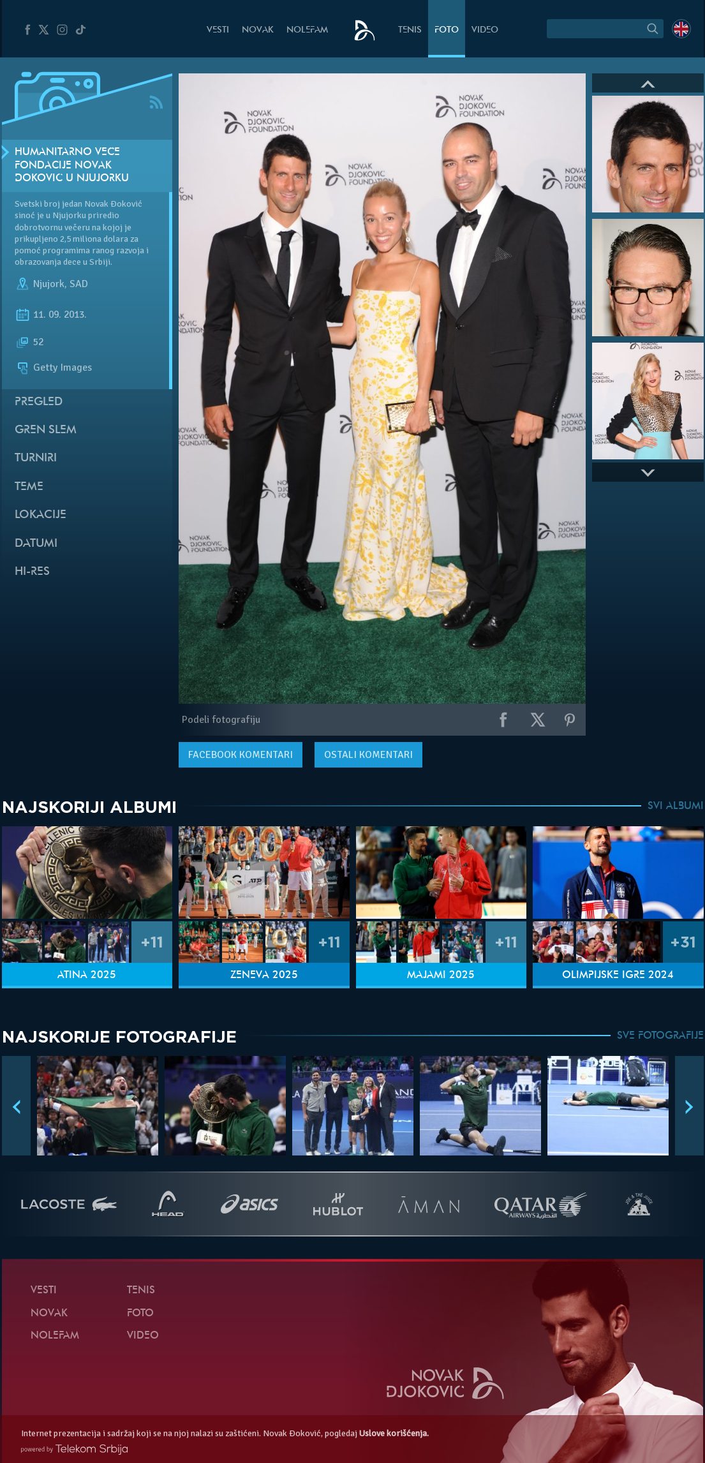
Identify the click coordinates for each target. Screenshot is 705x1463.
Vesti (218, 30)
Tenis (410, 30)
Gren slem (46, 430)
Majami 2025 (441, 975)
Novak (258, 30)
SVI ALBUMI (676, 806)
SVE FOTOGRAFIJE (660, 1036)
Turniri (36, 458)
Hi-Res (32, 572)
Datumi (36, 544)
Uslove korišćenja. (394, 1433)
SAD (79, 284)
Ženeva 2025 (264, 975)
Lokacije (40, 515)
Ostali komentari (368, 754)
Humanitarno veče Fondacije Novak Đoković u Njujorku (72, 165)
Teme (29, 487)
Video (484, 30)
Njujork (48, 284)
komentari (240, 754)
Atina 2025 (86, 975)
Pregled (39, 402)
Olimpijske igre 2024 (618, 975)
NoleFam (307, 30)
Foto (446, 30)
